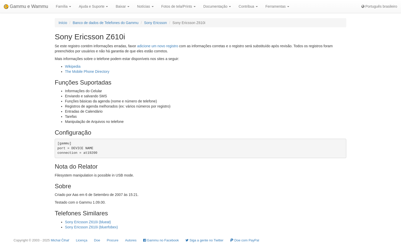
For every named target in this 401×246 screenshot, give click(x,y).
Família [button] (63, 6)
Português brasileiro (379, 6)
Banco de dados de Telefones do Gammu (105, 23)
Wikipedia (73, 66)
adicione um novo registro (157, 46)
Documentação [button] (217, 6)
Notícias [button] (145, 6)
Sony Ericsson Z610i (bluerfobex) (91, 227)
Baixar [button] (122, 6)
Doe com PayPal (244, 240)
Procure (112, 240)
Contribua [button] (248, 6)
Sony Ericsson (155, 23)
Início (63, 23)
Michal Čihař (60, 240)
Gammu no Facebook (161, 240)
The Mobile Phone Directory (87, 71)
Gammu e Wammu (26, 6)
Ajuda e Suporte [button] (93, 6)
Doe (97, 240)
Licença (81, 240)
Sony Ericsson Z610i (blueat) (88, 222)
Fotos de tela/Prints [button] (178, 6)
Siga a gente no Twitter (204, 240)
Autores (131, 240)
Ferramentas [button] (277, 6)
